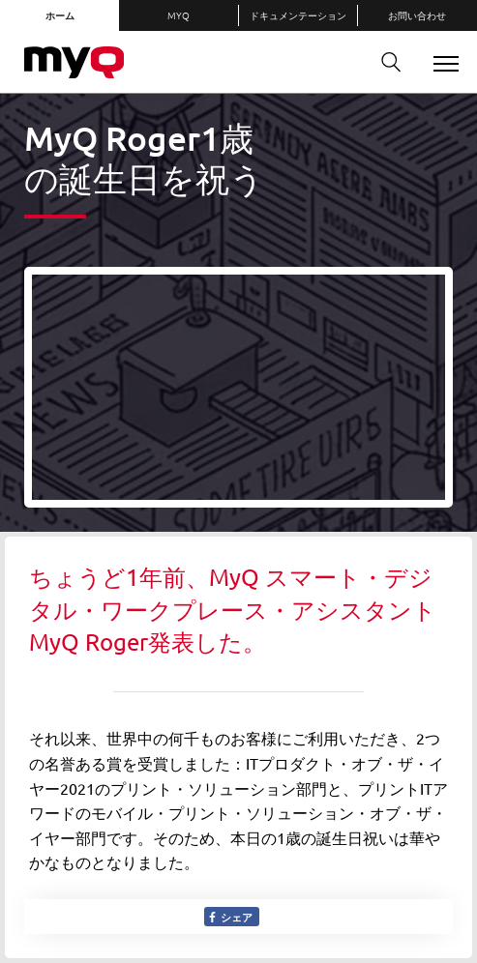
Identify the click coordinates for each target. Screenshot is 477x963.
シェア (230, 916)
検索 (384, 62)
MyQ (178, 15)
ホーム (60, 15)
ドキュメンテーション (298, 15)
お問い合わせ (417, 15)
